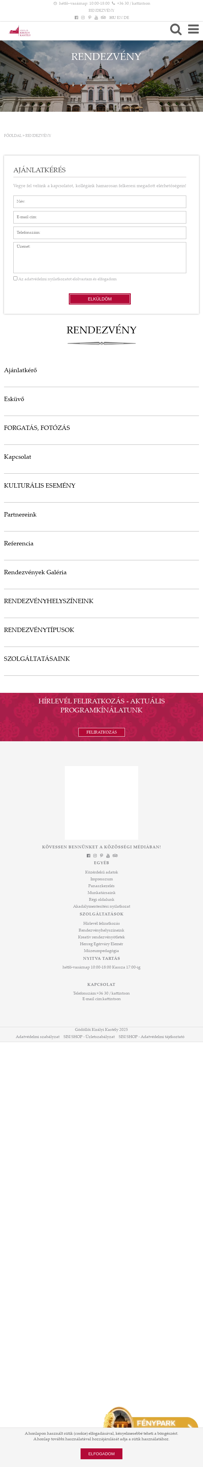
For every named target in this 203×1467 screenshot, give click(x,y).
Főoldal (13, 136)
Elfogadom (101, 1453)
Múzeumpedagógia (101, 951)
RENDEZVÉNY (38, 136)
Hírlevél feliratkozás (101, 924)
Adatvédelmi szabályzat (38, 1037)
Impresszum (101, 879)
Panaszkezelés (101, 886)
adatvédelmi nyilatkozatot (48, 279)
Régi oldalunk (101, 900)
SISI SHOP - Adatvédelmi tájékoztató (151, 1037)
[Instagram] (83, 18)
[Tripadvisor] (102, 18)
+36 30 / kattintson (113, 993)
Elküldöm (100, 298)
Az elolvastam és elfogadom (65, 279)
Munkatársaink (102, 893)
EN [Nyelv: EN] (120, 18)
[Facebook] (76, 18)
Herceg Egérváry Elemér (101, 944)
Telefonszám (25, 230)
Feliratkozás (101, 732)
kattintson (112, 999)
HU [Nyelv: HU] (112, 18)
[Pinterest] (89, 18)
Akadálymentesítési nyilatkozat (101, 907)
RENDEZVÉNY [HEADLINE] (101, 11)
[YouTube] (96, 18)
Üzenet (20, 245)
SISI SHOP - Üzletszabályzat (89, 1037)
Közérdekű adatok (101, 872)
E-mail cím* (24, 214)
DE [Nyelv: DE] (126, 18)
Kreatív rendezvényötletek (101, 937)
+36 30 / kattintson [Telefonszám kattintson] (133, 4)
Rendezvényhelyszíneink (101, 930)
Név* (18, 198)
